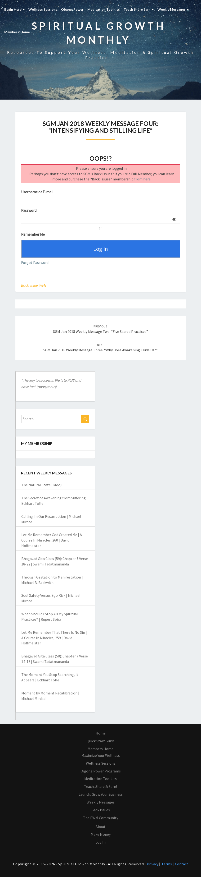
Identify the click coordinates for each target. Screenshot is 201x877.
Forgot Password (35, 262)
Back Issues (100, 810)
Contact (181, 864)
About (101, 826)
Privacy (153, 864)
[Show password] (173, 218)
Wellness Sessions (42, 9)
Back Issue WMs (33, 285)
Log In (100, 842)
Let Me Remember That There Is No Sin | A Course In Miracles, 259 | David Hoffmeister (54, 638)
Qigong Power (72, 9)
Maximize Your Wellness (100, 755)
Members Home (100, 748)
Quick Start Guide (101, 741)
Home (101, 733)
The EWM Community (100, 817)
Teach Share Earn (139, 9)
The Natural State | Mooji (41, 485)
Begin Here (14, 9)
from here (142, 179)
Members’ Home (18, 32)
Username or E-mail (37, 191)
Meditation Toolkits (103, 9)
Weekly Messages (173, 9)
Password (28, 210)
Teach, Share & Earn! (100, 786)
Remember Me (100, 232)
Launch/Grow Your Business (101, 794)
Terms (167, 864)
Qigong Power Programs (100, 771)
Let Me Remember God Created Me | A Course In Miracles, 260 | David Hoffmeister (51, 540)
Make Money (101, 834)
